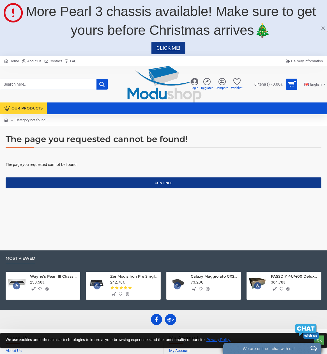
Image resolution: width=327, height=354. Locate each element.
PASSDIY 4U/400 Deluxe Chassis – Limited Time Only (295, 276)
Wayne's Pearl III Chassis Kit (54, 276)
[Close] (323, 28)
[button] (33, 289)
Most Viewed (20, 258)
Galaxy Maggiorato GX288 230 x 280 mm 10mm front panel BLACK (215, 276)
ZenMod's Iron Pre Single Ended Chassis (134, 276)
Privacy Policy (218, 339)
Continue (163, 183)
